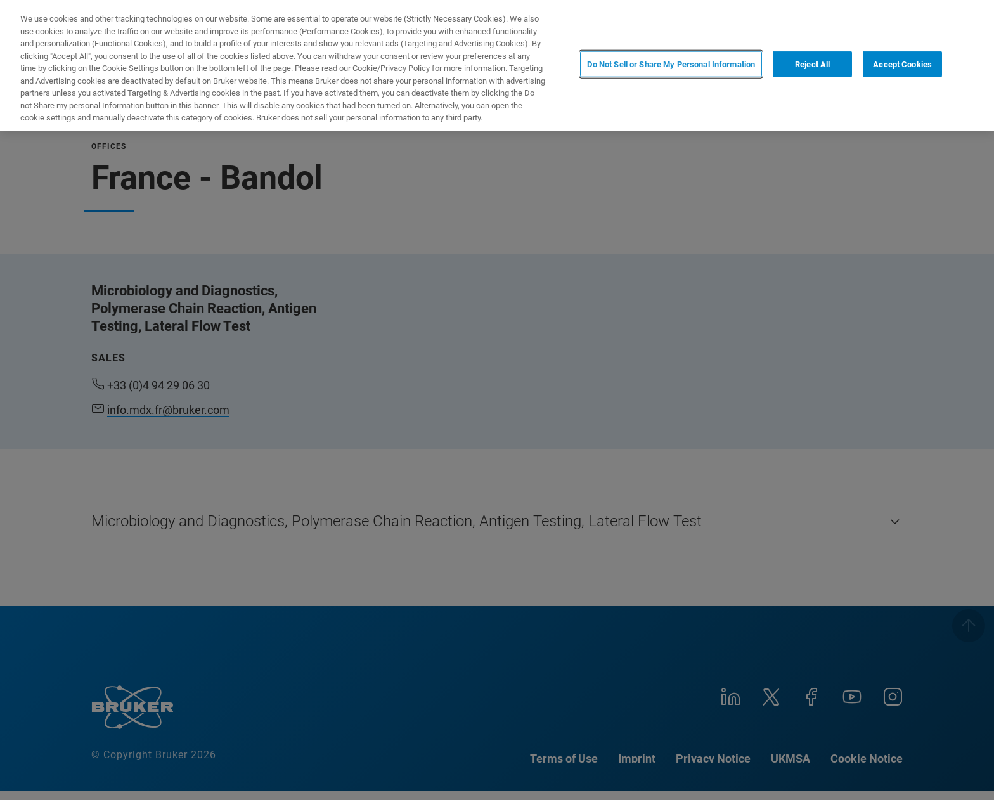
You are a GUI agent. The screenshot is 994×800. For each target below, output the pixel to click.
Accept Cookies (902, 64)
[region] (497, 65)
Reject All (812, 64)
